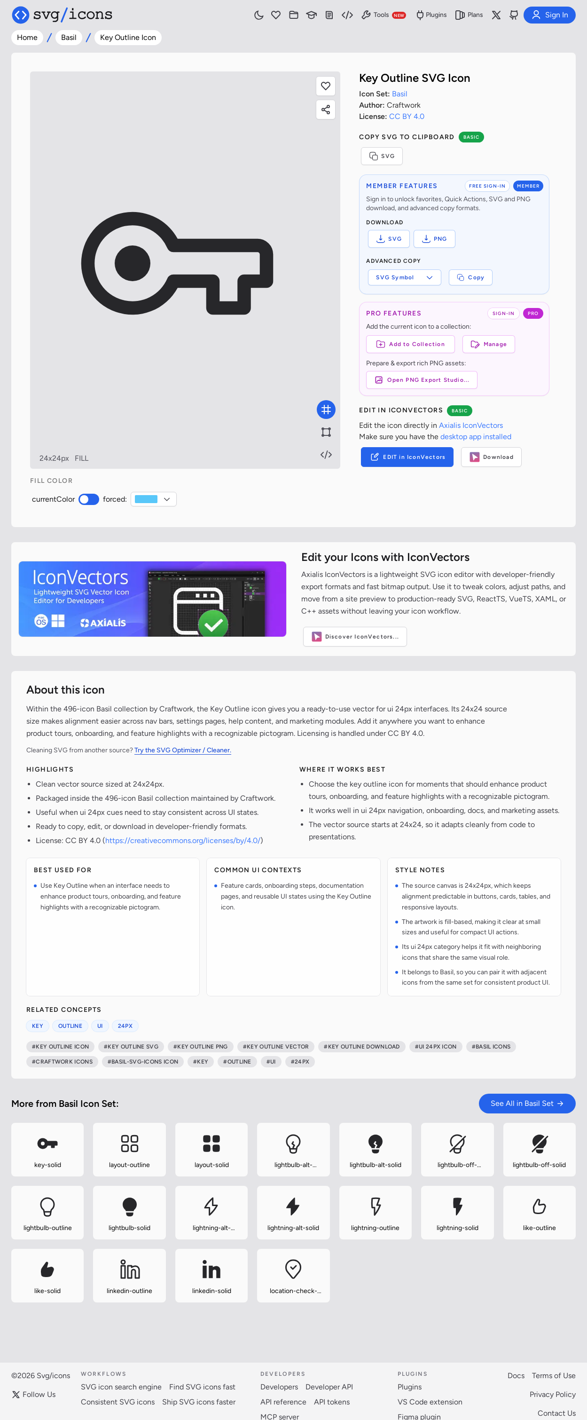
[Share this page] (326, 109)
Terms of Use (554, 1375)
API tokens (332, 1401)
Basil (69, 37)
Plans (468, 15)
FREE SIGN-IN (487, 186)
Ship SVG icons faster (198, 1401)
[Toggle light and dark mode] (258, 15)
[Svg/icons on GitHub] (514, 15)
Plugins (431, 15)
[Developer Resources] (347, 15)
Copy (471, 277)
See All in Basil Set (527, 1103)
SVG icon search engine (121, 1386)
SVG (382, 156)
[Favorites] (275, 15)
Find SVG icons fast (202, 1386)
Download (491, 457)
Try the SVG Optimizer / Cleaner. (182, 750)
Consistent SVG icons (118, 1401)
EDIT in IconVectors (407, 457)
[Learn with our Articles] (311, 15)
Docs (516, 1375)
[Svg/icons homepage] (62, 15)
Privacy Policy (553, 1394)
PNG (434, 239)
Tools (383, 15)
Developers (279, 1386)
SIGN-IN (504, 313)
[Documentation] (329, 15)
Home (27, 37)
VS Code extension (430, 1401)
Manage (488, 344)
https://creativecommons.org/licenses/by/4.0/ (182, 840)
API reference (283, 1401)
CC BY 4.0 (406, 116)
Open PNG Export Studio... (422, 380)
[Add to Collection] (410, 344)
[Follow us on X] (496, 15)
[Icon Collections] (293, 15)
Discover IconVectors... (355, 636)
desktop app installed (475, 436)
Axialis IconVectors (471, 425)
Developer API (329, 1386)
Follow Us (33, 1394)
